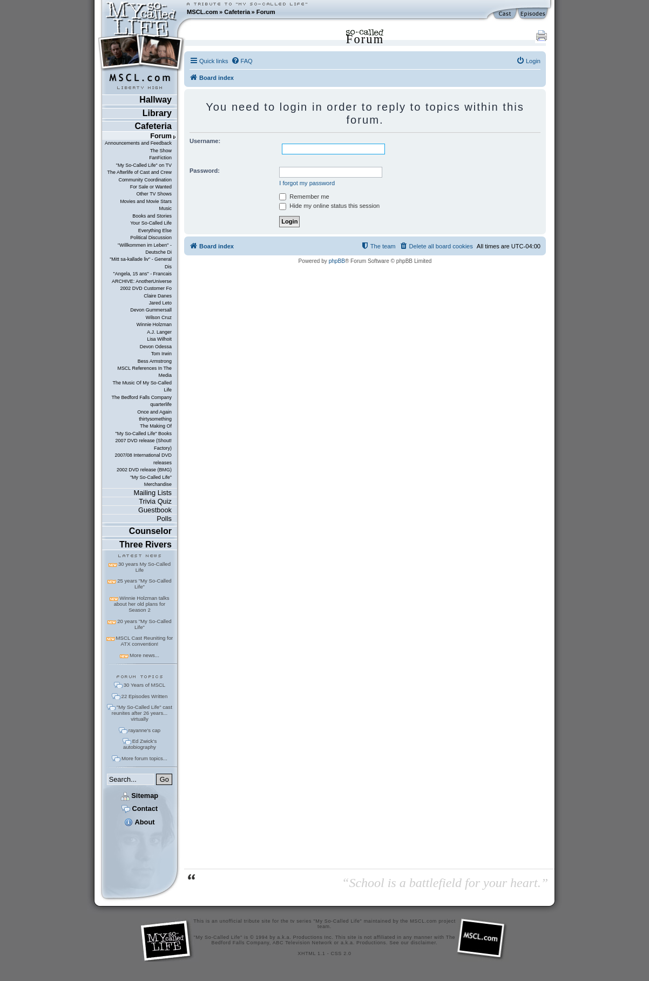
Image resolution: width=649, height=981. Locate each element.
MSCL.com (202, 12)
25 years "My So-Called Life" (144, 584)
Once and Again (154, 412)
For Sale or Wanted (151, 187)
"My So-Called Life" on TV (144, 165)
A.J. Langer (159, 332)
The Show (161, 150)
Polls (164, 519)
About (139, 822)
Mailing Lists (153, 493)
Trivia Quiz (155, 501)
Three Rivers (145, 544)
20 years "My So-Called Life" (144, 624)
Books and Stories (152, 216)
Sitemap (139, 795)
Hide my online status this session (329, 205)
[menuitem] (242, 61)
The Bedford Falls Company (141, 397)
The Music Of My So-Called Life (141, 386)
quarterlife (161, 404)
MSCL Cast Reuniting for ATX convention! (144, 641)
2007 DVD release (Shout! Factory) (143, 444)
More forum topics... (144, 758)
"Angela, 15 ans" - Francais (142, 273)
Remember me (304, 196)
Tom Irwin (161, 353)
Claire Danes (158, 296)
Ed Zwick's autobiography (140, 744)
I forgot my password (307, 183)
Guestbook (155, 510)
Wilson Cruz (159, 317)
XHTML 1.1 (311, 953)
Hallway (155, 99)
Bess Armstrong (155, 361)
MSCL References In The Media (144, 372)
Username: (205, 141)
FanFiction (160, 157)
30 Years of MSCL (144, 685)
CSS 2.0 (341, 953)
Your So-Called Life (151, 223)
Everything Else (155, 230)
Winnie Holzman (154, 324)
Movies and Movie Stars (146, 201)
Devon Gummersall (151, 310)
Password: (205, 170)
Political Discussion (151, 237)
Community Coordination (145, 179)
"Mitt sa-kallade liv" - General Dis (141, 262)
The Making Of (156, 426)
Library (157, 113)
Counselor (150, 531)
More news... (144, 655)
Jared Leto (160, 303)
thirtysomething (155, 419)
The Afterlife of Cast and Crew (139, 172)
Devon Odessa (156, 346)
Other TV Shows (154, 194)
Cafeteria (237, 12)
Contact (139, 808)
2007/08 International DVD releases (143, 458)
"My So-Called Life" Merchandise (151, 481)
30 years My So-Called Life (144, 567)
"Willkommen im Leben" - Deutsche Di (145, 248)
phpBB (337, 261)
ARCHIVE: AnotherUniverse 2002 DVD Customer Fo (142, 285)
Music (165, 208)
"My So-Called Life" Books (144, 433)
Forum (265, 12)
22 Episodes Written (144, 696)
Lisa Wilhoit (159, 339)
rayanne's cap (144, 730)
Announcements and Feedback (138, 143)
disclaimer (423, 942)
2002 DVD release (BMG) (144, 469)
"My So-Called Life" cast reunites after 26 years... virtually (142, 713)
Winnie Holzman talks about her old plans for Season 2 (142, 604)
